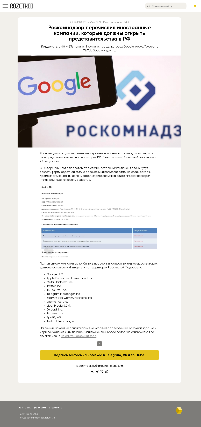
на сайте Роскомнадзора (78, 336)
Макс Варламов (112, 22)
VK (125, 355)
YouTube (137, 355)
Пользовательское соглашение (37, 417)
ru (99, 344)
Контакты (25, 407)
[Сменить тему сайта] (195, 6)
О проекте (55, 407)
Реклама (40, 407)
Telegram (113, 355)
